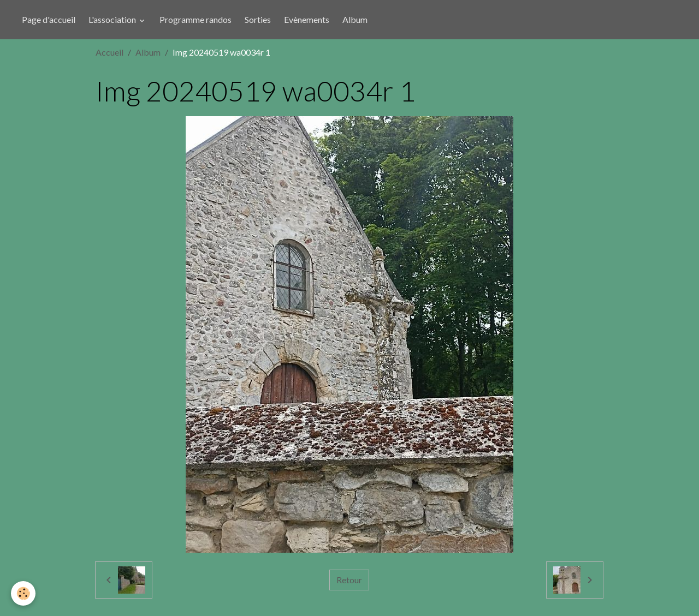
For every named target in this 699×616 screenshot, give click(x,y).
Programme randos (195, 19)
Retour (349, 580)
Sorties (258, 19)
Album (355, 19)
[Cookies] (23, 593)
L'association (113, 19)
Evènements (306, 19)
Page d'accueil (48, 19)
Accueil (109, 52)
